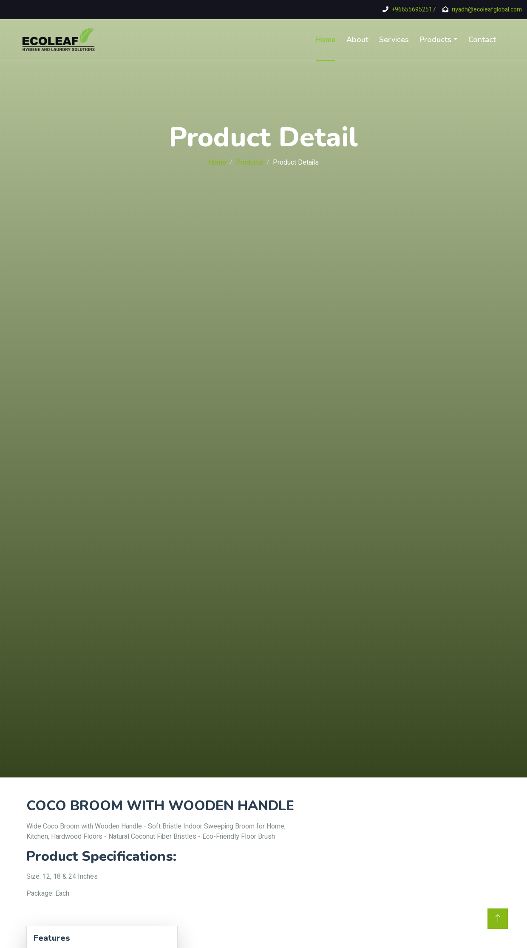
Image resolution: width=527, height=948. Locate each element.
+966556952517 (414, 9)
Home (325, 39)
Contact (482, 39)
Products (435, 39)
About (357, 39)
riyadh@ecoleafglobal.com (487, 9)
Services (394, 39)
